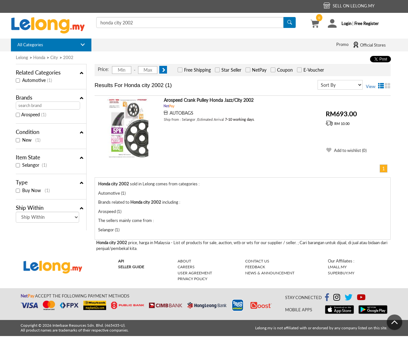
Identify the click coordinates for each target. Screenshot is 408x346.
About (184, 261)
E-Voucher (313, 70)
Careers (186, 266)
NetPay (259, 70)
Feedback (255, 266)
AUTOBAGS (181, 113)
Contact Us (257, 261)
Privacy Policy (192, 278)
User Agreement (195, 273)
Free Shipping (197, 70)
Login (346, 23)
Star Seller (231, 70)
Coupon (285, 70)
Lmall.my (337, 266)
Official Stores (369, 45)
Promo (342, 44)
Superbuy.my (341, 273)
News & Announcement (269, 273)
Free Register (366, 23)
